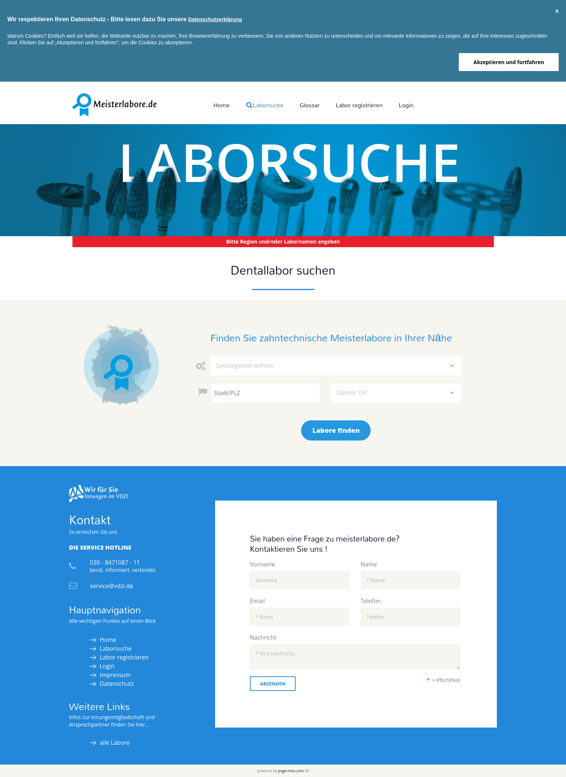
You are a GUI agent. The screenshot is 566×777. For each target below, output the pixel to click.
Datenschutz (117, 684)
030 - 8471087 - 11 (115, 562)
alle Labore (115, 743)
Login (406, 105)
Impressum (115, 675)
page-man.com (291, 770)
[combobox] (335, 366)
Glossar (310, 105)
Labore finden (336, 430)
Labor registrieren (359, 105)
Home (221, 105)
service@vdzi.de (111, 586)
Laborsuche (265, 105)
